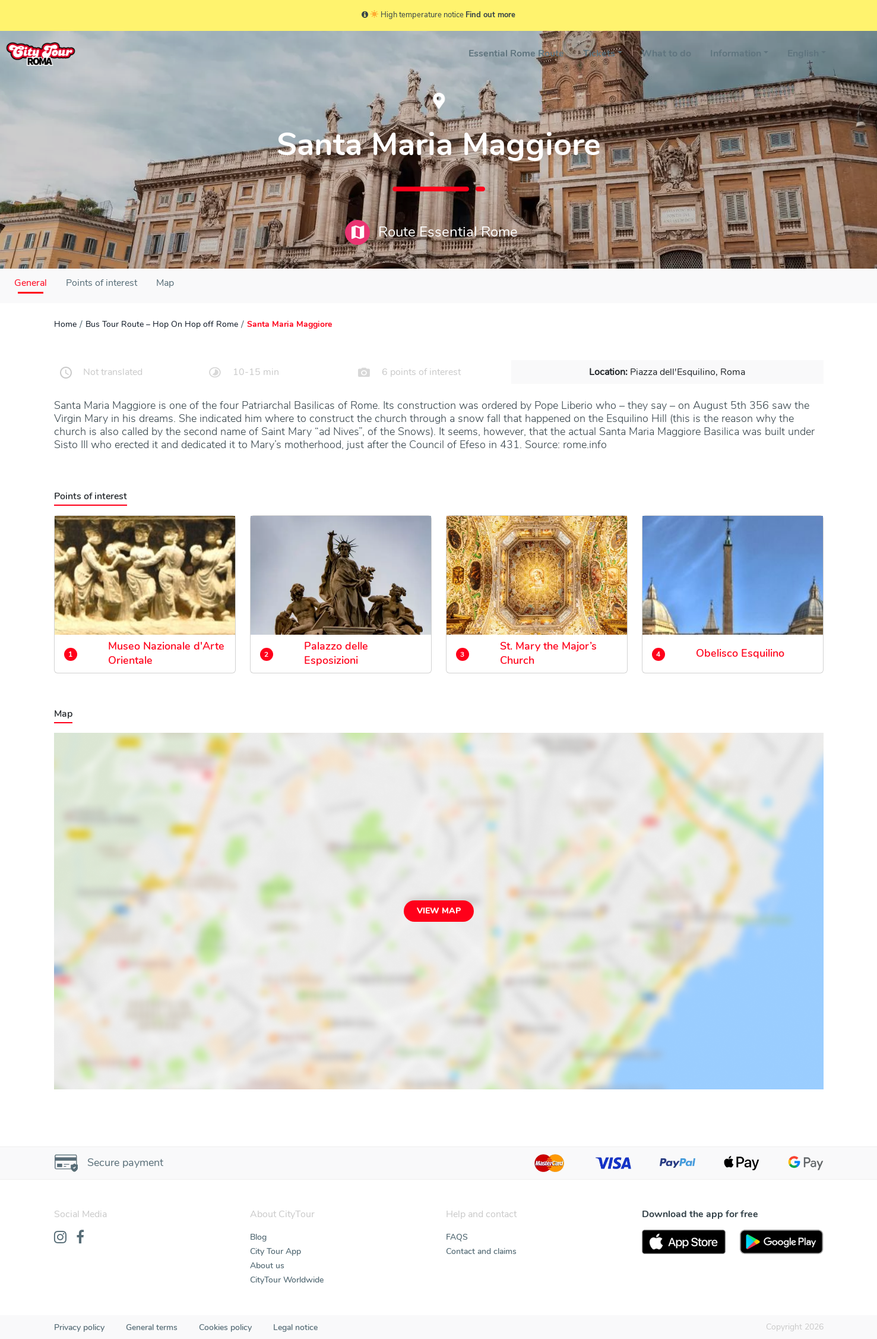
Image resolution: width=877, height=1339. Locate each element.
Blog (258, 1237)
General (30, 282)
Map (165, 282)
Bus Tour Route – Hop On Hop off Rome (162, 324)
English (803, 53)
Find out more (490, 15)
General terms (152, 1327)
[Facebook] (80, 1238)
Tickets (599, 53)
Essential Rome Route (516, 53)
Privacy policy (79, 1327)
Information (735, 53)
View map (439, 910)
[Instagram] (60, 1238)
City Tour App (275, 1251)
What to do (666, 53)
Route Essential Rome (431, 232)
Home (65, 324)
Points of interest (101, 282)
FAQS (457, 1237)
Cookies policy (225, 1327)
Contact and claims (481, 1251)
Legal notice (295, 1327)
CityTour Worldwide (287, 1280)
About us (267, 1265)
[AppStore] (684, 1242)
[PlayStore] (782, 1242)
